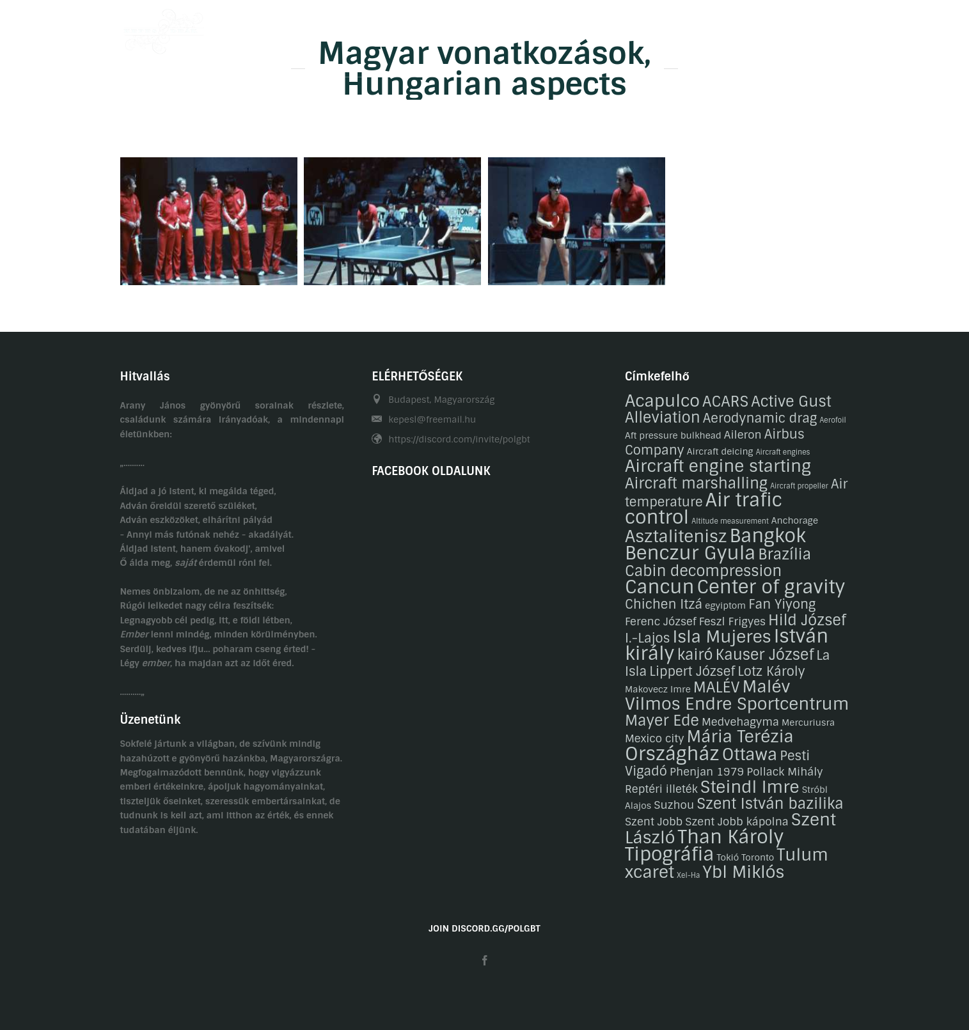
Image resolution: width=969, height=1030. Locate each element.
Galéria (560, 27)
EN (843, 27)
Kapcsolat (710, 27)
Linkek (771, 27)
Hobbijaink (495, 27)
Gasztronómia (632, 27)
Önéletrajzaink (413, 27)
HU (818, 27)
